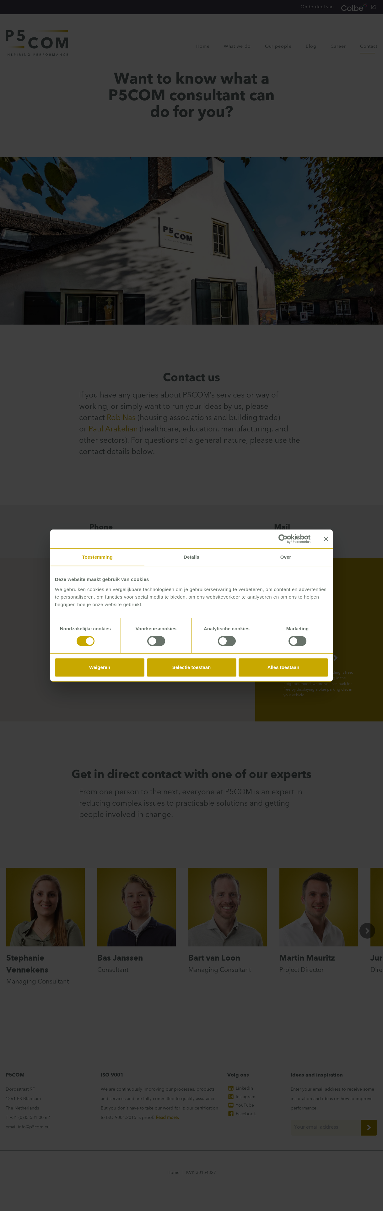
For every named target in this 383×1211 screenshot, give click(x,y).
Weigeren (99, 667)
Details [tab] (191, 557)
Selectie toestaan (191, 667)
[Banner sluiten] (326, 539)
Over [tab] (285, 557)
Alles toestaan (283, 667)
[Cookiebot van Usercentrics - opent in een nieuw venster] (283, 539)
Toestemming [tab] (97, 557)
